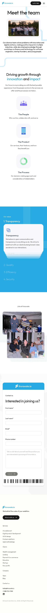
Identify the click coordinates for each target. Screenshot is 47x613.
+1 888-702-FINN (8, 591)
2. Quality (9, 265)
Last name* (9, 419)
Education (6, 560)
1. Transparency (12, 221)
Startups (5, 563)
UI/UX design (7, 536)
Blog (4, 578)
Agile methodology (9, 542)
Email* (7, 429)
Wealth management (9, 552)
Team (4, 576)
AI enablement (7, 531)
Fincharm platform (9, 539)
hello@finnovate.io (8, 588)
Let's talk (36, 3)
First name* (9, 408)
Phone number (10, 439)
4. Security (9, 279)
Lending (5, 554)
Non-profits (6, 566)
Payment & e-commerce (10, 557)
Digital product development (12, 533)
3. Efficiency (10, 272)
